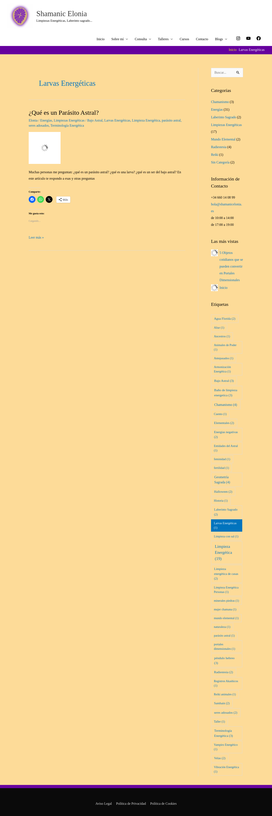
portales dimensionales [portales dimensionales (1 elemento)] (224, 646)
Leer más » (36, 236)
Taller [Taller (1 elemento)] (219, 721)
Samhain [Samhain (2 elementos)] (222, 703)
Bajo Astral (94, 120)
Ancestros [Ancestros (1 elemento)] (222, 336)
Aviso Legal (103, 803)
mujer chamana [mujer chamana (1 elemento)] (225, 609)
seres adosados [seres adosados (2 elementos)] (225, 712)
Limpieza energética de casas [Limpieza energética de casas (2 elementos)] (226, 573)
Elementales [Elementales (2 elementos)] (224, 423)
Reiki (214, 154)
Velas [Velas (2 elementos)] (219, 758)
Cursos (184, 39)
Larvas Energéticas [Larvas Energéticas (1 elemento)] (225, 525)
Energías (46, 120)
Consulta (141, 39)
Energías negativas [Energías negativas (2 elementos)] (226, 434)
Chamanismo (220, 102)
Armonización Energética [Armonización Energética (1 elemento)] (222, 369)
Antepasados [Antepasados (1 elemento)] (223, 358)
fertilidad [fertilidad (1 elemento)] (221, 468)
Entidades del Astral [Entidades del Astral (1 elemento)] (226, 448)
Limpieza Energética (146, 120)
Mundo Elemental (223, 139)
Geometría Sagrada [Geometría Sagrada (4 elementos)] (222, 479)
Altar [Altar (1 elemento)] (219, 327)
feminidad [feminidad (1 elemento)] (222, 459)
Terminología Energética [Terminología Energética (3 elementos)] (223, 733)
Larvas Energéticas (117, 120)
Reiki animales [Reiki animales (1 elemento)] (225, 694)
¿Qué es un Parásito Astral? (64, 112)
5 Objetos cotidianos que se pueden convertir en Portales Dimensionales (231, 266)
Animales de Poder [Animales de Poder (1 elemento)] (225, 347)
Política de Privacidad (131, 803)
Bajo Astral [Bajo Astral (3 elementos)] (224, 380)
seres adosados (39, 125)
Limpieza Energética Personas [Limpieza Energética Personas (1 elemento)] (226, 590)
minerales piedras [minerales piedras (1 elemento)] (226, 600)
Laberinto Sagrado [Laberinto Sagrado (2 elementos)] (225, 512)
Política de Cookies (163, 803)
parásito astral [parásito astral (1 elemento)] (224, 635)
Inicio (101, 39)
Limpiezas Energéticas (69, 120)
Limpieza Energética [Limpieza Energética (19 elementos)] (223, 552)
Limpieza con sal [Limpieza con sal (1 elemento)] (226, 536)
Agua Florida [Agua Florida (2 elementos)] (224, 318)
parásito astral (171, 120)
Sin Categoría (220, 162)
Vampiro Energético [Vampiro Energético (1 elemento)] (226, 747)
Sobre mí (117, 39)
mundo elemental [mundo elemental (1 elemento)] (226, 618)
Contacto (202, 39)
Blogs (219, 39)
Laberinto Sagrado (223, 117)
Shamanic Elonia (61, 14)
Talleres (163, 39)
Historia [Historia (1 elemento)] (221, 500)
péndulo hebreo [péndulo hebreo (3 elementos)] (224, 660)
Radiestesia (219, 147)
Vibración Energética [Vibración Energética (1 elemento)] (226, 769)
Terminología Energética (67, 125)
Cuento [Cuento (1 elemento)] (220, 414)
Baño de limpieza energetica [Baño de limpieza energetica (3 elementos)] (225, 392)
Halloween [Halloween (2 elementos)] (223, 491)
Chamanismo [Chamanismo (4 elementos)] (225, 405)
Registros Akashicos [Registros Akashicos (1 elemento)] (226, 683)
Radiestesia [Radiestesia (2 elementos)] (223, 672)
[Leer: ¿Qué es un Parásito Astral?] (45, 147)
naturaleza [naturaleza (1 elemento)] (222, 626)
